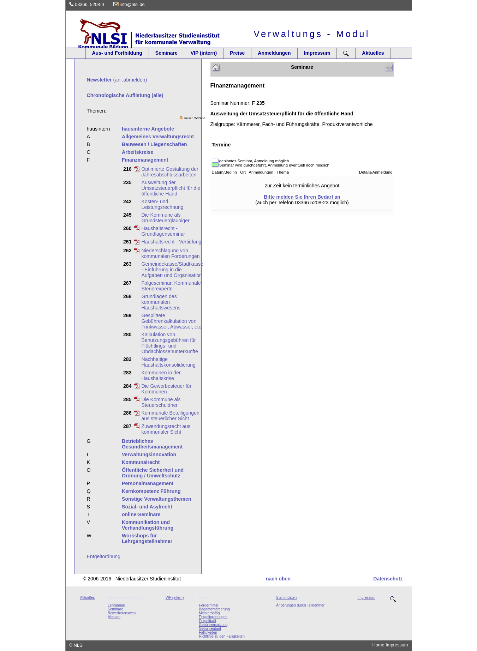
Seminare (166, 53)
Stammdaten (286, 597)
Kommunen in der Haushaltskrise (161, 375)
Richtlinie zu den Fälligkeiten (222, 636)
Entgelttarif (207, 621)
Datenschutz (388, 578)
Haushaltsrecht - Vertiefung (172, 242)
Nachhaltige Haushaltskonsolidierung (169, 362)
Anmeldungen (274, 53)
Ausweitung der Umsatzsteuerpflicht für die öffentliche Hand (171, 188)
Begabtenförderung (214, 609)
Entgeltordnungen (213, 617)
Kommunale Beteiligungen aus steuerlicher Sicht (170, 415)
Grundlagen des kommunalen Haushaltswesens (161, 302)
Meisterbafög (209, 613)
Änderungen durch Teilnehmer (300, 605)
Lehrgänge (116, 605)
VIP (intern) (204, 53)
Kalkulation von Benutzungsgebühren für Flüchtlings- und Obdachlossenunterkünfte (170, 343)
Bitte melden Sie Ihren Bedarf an (302, 197)
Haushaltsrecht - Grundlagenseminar (163, 231)
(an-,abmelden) (117, 80)
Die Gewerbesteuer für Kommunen (167, 388)
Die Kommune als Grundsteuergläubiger (166, 217)
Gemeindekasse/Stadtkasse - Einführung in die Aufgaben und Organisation (172, 269)
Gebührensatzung (213, 625)
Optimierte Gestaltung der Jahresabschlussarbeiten (170, 171)
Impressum (317, 53)
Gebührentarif (210, 629)
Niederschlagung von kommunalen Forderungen (171, 253)
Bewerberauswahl (122, 613)
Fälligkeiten (208, 632)
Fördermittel (208, 605)
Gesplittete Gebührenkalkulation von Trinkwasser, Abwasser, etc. (172, 321)
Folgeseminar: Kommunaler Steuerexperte (172, 285)
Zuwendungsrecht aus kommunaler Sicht (166, 429)
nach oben (278, 578)
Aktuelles (373, 53)
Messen (114, 617)
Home (378, 644)
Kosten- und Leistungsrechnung (163, 204)
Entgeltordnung (104, 556)
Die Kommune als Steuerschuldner (161, 402)
